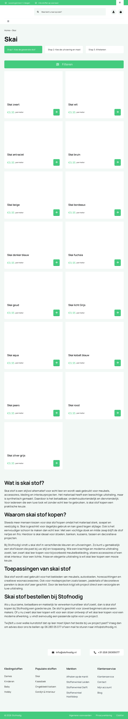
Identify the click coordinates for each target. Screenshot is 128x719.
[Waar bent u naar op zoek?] (70, 11)
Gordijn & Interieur (45, 691)
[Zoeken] (37, 11)
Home (7, 30)
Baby (7, 686)
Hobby (7, 691)
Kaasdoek (40, 681)
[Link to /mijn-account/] (113, 12)
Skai (37, 676)
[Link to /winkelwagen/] (121, 12)
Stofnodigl (14, 545)
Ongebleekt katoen (45, 686)
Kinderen (9, 681)
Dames (8, 676)
